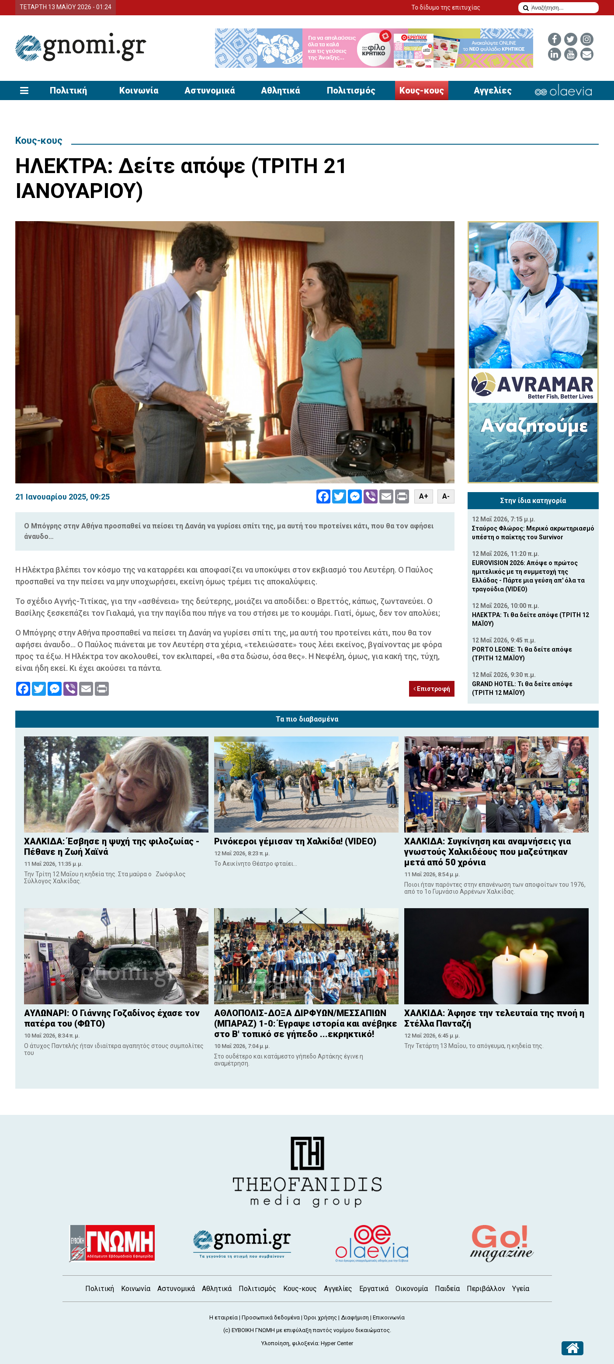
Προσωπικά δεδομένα (271, 1317)
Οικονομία (411, 1288)
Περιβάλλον (486, 1288)
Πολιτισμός (351, 90)
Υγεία (520, 1288)
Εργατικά (374, 1288)
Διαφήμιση (355, 1317)
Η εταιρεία (223, 1317)
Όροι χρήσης (320, 1317)
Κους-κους (421, 90)
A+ (423, 496)
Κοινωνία (138, 90)
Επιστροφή (431, 688)
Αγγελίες (493, 90)
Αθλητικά (280, 90)
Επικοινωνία (389, 1317)
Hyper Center (337, 1343)
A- (446, 496)
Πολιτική (68, 90)
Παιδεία (447, 1288)
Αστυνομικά (209, 90)
